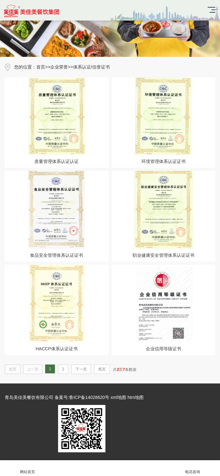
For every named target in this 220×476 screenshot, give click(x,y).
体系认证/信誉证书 (91, 66)
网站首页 (27, 468)
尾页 (102, 369)
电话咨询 (192, 468)
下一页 (81, 369)
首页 (40, 66)
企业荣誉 (59, 66)
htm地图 (136, 397)
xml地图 (118, 397)
